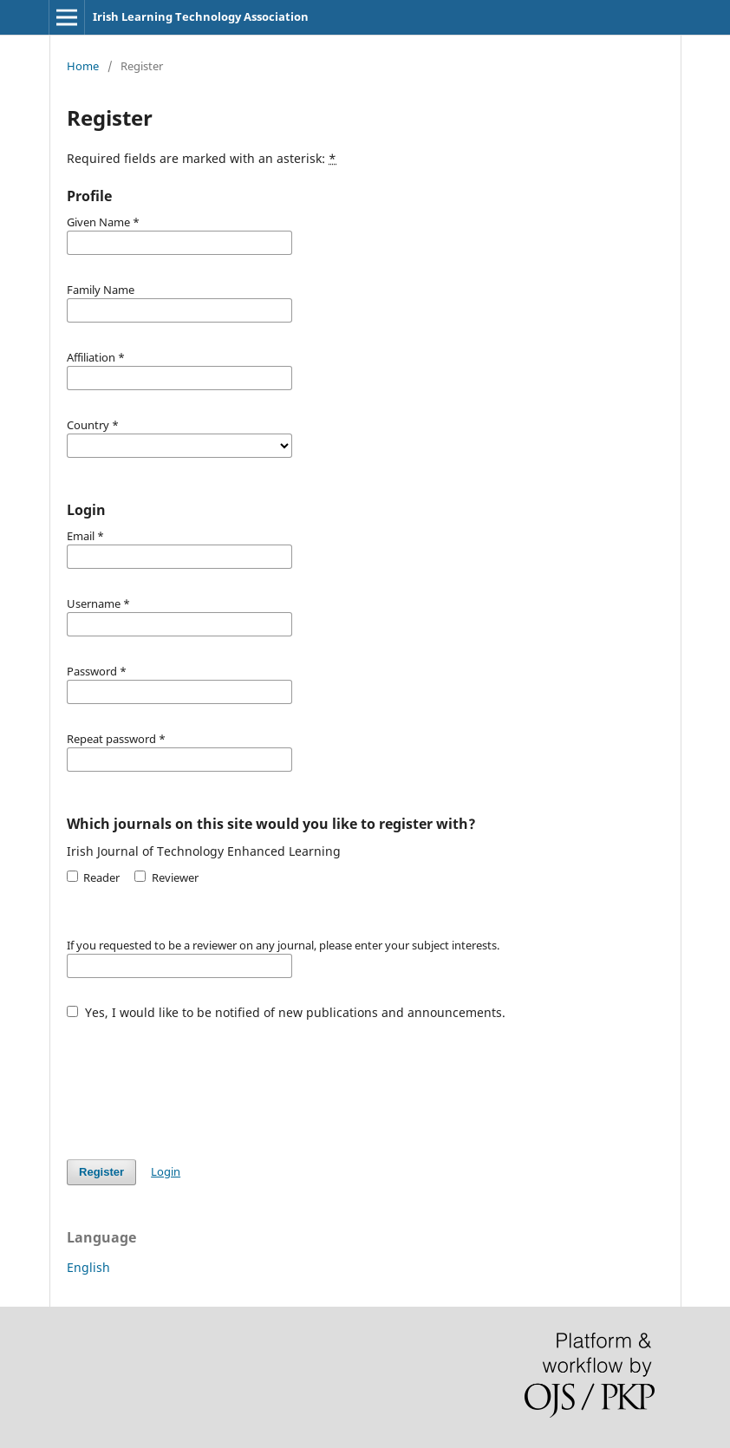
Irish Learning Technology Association (201, 16)
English (88, 1267)
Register (101, 1171)
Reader (93, 877)
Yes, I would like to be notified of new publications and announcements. (286, 1012)
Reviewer (166, 877)
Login (165, 1171)
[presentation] (198, 1081)
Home (83, 66)
